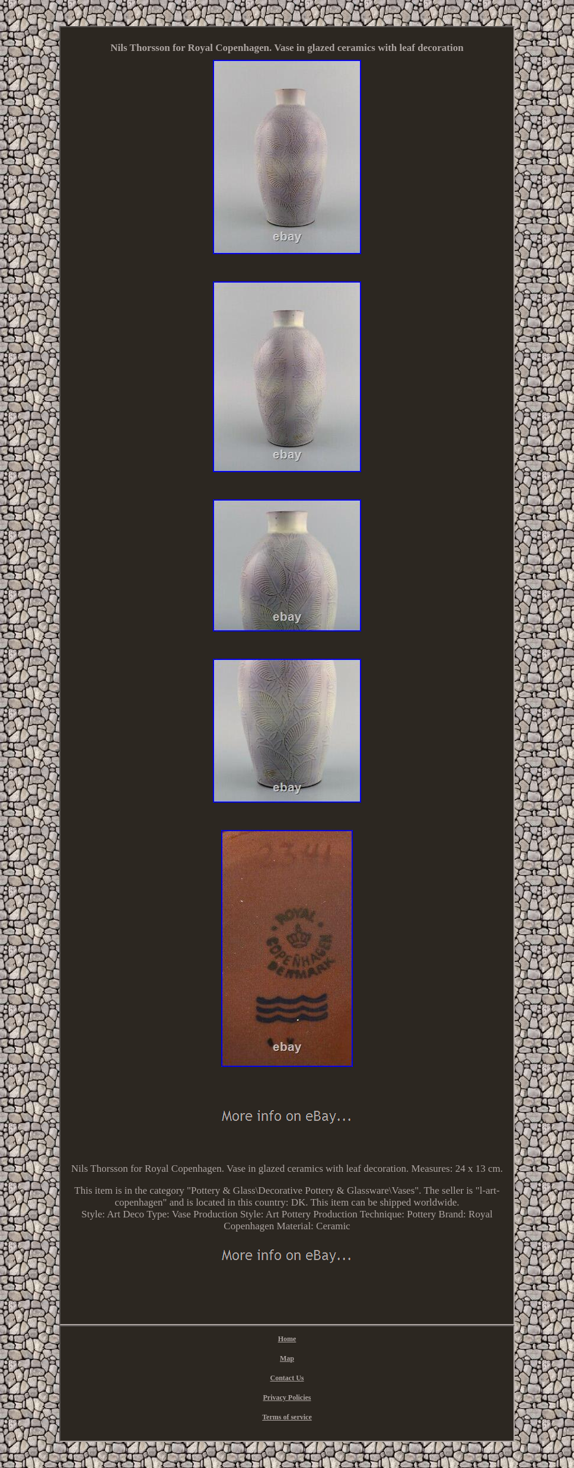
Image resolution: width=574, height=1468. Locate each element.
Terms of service (287, 1417)
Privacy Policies (287, 1397)
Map (287, 1358)
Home (287, 1339)
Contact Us (287, 1378)
